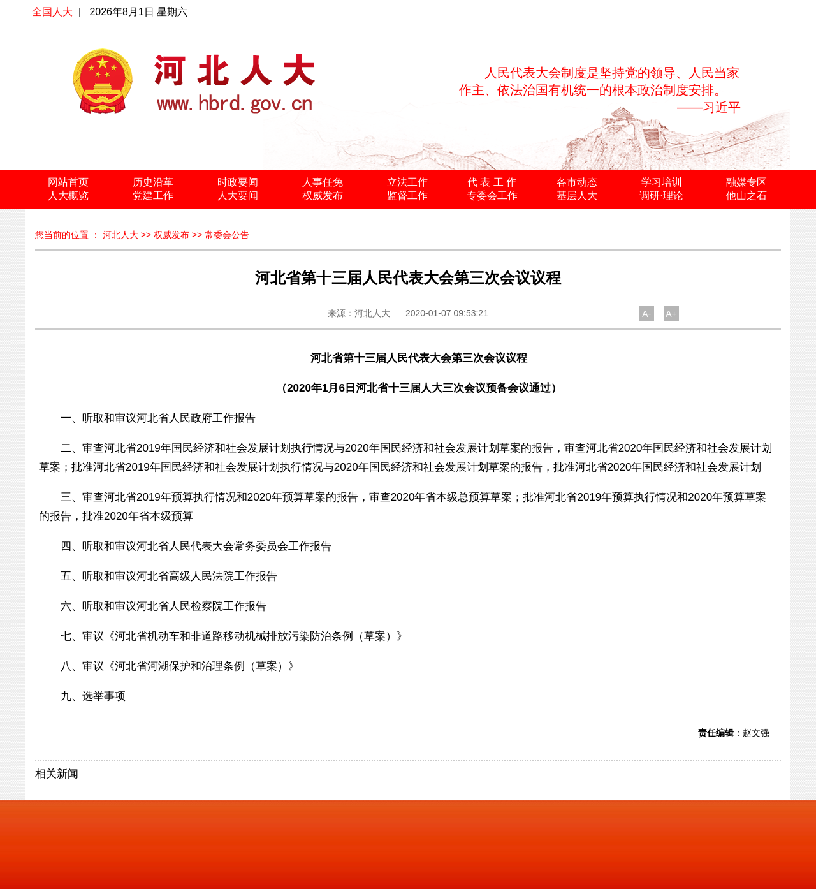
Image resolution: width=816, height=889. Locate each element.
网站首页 (68, 182)
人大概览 (68, 195)
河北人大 (120, 235)
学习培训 (661, 182)
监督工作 (407, 195)
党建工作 (153, 195)
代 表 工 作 (491, 182)
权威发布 (322, 195)
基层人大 (577, 195)
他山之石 (746, 195)
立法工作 (407, 182)
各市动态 (577, 182)
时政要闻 (237, 182)
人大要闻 (237, 195)
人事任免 (322, 182)
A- (646, 314)
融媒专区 (746, 182)
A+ (671, 314)
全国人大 (52, 11)
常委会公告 (227, 235)
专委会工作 (492, 195)
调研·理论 (661, 195)
